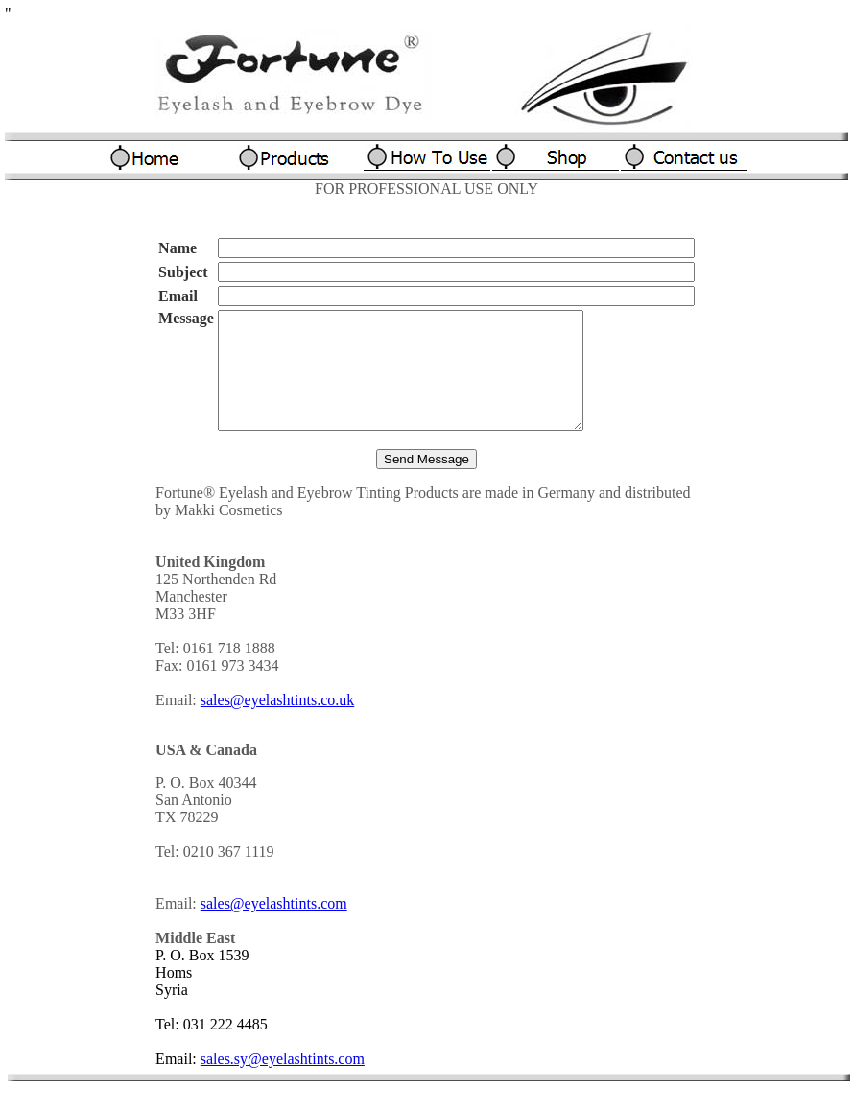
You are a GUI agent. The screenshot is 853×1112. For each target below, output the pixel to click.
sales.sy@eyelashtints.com (283, 1082)
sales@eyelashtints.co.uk (277, 723)
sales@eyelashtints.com (274, 926)
